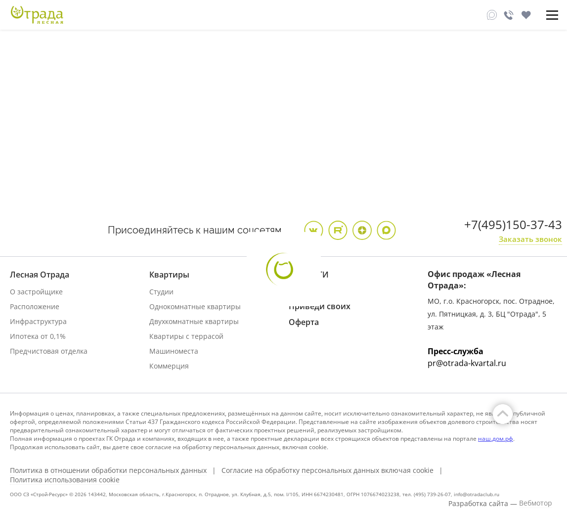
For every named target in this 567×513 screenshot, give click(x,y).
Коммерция (169, 366)
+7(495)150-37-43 (513, 224)
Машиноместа (173, 351)
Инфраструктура (38, 321)
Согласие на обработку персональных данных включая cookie (327, 470)
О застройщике (36, 291)
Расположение (34, 306)
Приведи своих (319, 306)
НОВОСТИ (309, 274)
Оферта (304, 322)
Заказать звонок (530, 239)
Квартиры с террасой (186, 336)
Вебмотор (535, 503)
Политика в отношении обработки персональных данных (108, 470)
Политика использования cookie (65, 479)
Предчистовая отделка (48, 351)
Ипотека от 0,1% (38, 336)
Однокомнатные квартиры (195, 306)
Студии (161, 291)
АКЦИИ (303, 290)
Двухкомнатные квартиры (194, 321)
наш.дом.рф (495, 438)
